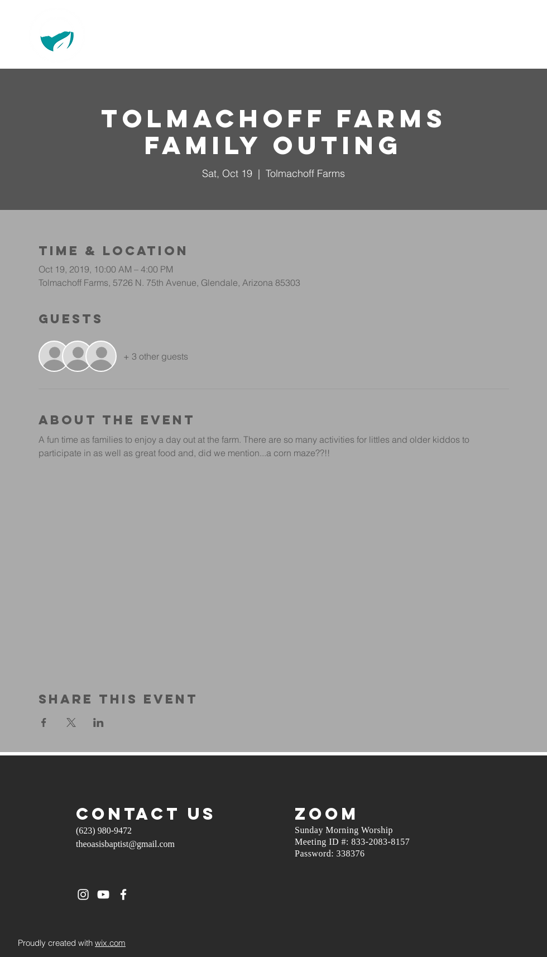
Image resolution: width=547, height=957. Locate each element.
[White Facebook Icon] (123, 894)
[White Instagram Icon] (83, 894)
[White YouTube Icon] (103, 894)
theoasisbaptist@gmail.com (125, 844)
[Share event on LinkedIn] (98, 722)
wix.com (110, 942)
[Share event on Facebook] (44, 722)
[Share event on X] (71, 722)
